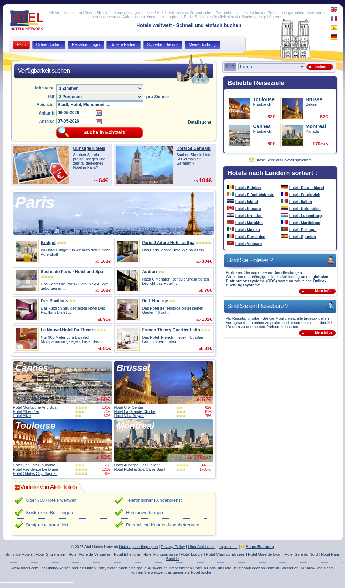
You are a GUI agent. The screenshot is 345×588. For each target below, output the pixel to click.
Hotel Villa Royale (129, 416)
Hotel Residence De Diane (35, 469)
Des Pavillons (54, 300)
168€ (106, 290)
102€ (207, 319)
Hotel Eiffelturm (127, 554)
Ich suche (44, 87)
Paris (35, 202)
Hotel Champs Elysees (225, 554)
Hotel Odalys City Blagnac (35, 473)
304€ (207, 261)
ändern (319, 67)
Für (51, 96)
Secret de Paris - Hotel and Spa (72, 271)
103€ (106, 261)
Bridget (48, 242)
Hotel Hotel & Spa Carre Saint (139, 469)
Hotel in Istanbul (237, 568)
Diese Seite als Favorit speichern (280, 160)
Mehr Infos (324, 291)
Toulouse (35, 425)
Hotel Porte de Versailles (89, 554)
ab (102, 399)
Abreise (46, 121)
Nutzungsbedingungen (138, 547)
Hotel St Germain (194, 148)
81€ (208, 348)
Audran (149, 271)
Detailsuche (199, 122)
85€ (107, 348)
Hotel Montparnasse (160, 554)
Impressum (228, 547)
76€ (208, 290)
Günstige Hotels (89, 148)
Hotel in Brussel (279, 568)
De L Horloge (155, 300)
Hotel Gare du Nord (301, 554)
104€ (205, 180)
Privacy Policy (173, 547)
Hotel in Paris (204, 568)
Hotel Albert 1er (26, 411)
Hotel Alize (22, 416)
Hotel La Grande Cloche (135, 411)
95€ (107, 319)
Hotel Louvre (191, 554)
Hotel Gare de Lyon (264, 554)
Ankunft (46, 113)
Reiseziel (45, 104)
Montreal (135, 425)
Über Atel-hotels (201, 547)
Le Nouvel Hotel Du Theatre (68, 329)
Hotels (248, 188)
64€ (104, 180)
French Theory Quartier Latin (171, 329)
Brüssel (133, 367)
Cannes (31, 367)
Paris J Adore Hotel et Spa (168, 242)
